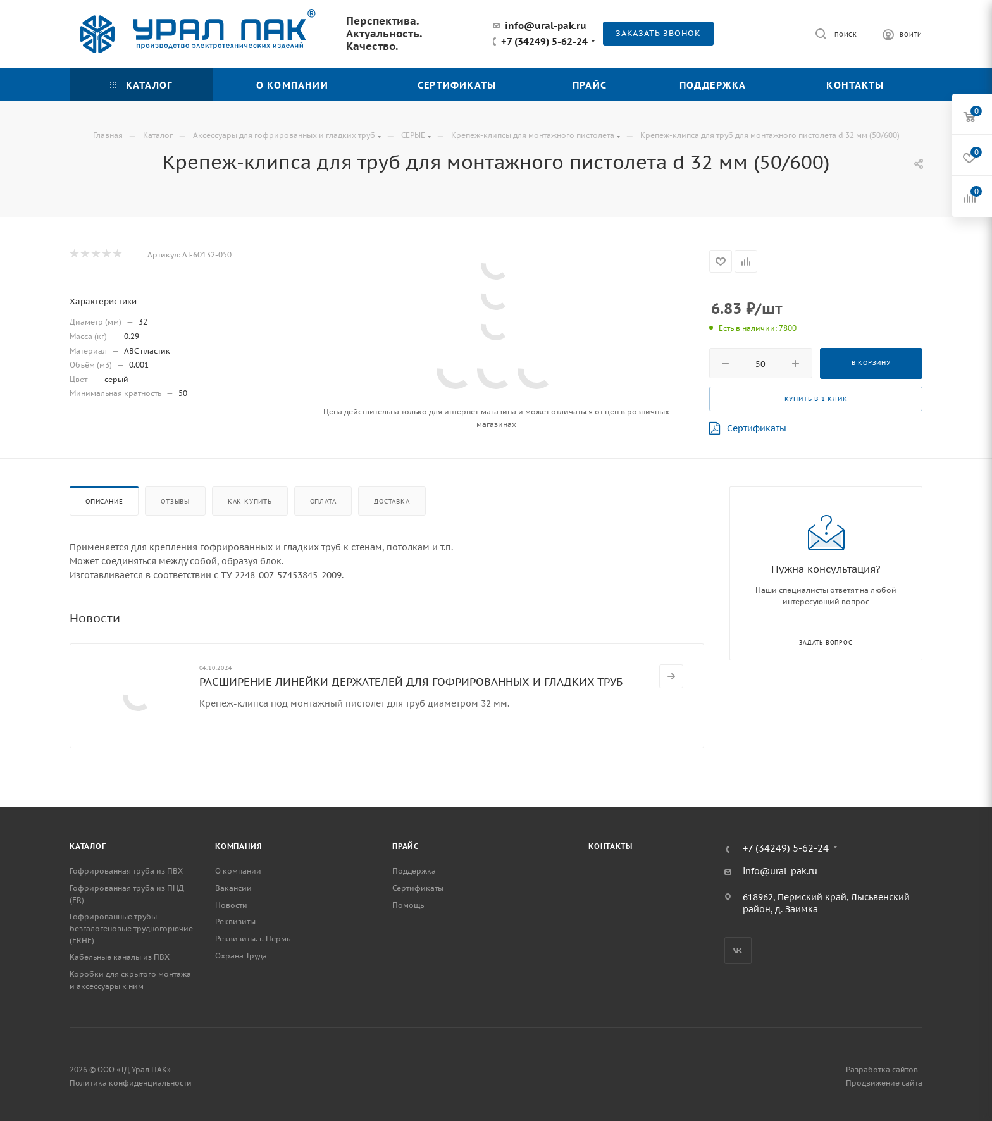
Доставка (391, 501)
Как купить (250, 501)
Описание (104, 501)
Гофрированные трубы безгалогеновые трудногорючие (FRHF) (131, 928)
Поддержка (414, 871)
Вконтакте (738, 950)
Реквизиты (235, 921)
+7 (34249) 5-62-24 (544, 41)
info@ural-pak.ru (545, 26)
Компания (238, 846)
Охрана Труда (241, 955)
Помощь (408, 905)
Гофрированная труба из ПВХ (126, 871)
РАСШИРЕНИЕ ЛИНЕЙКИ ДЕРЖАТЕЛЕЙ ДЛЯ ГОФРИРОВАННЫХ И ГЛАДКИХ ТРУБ (411, 682)
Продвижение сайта (884, 1082)
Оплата (323, 501)
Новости (231, 905)
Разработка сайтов (882, 1069)
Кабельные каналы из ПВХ (120, 957)
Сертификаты (747, 428)
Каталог (88, 846)
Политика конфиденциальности (131, 1082)
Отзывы (175, 501)
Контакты (610, 846)
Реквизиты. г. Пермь (252, 938)
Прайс (405, 846)
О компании (238, 871)
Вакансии (233, 888)
